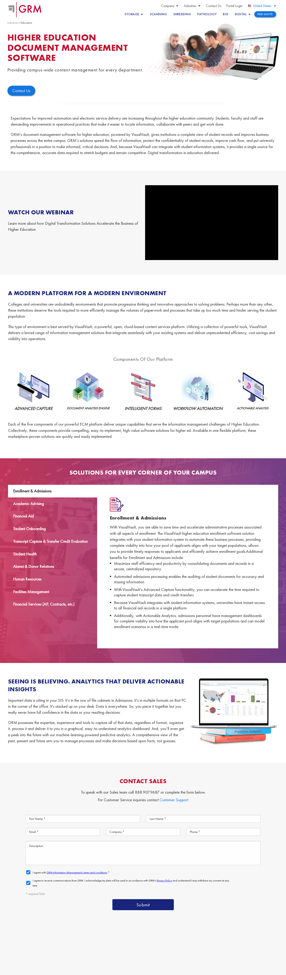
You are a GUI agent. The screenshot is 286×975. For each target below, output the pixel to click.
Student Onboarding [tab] (29, 528)
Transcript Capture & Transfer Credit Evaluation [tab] (50, 541)
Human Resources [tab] (27, 579)
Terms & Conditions (99, 970)
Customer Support (174, 799)
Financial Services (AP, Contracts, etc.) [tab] (43, 604)
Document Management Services (228, 940)
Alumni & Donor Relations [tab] (33, 566)
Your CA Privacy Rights (143, 970)
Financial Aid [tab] (23, 516)
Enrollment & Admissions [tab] (32, 491)
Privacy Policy (120, 970)
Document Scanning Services (167, 949)
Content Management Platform (168, 940)
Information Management (218, 949)
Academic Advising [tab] (28, 503)
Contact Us (256, 949)
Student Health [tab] (25, 554)
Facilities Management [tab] (31, 591)
